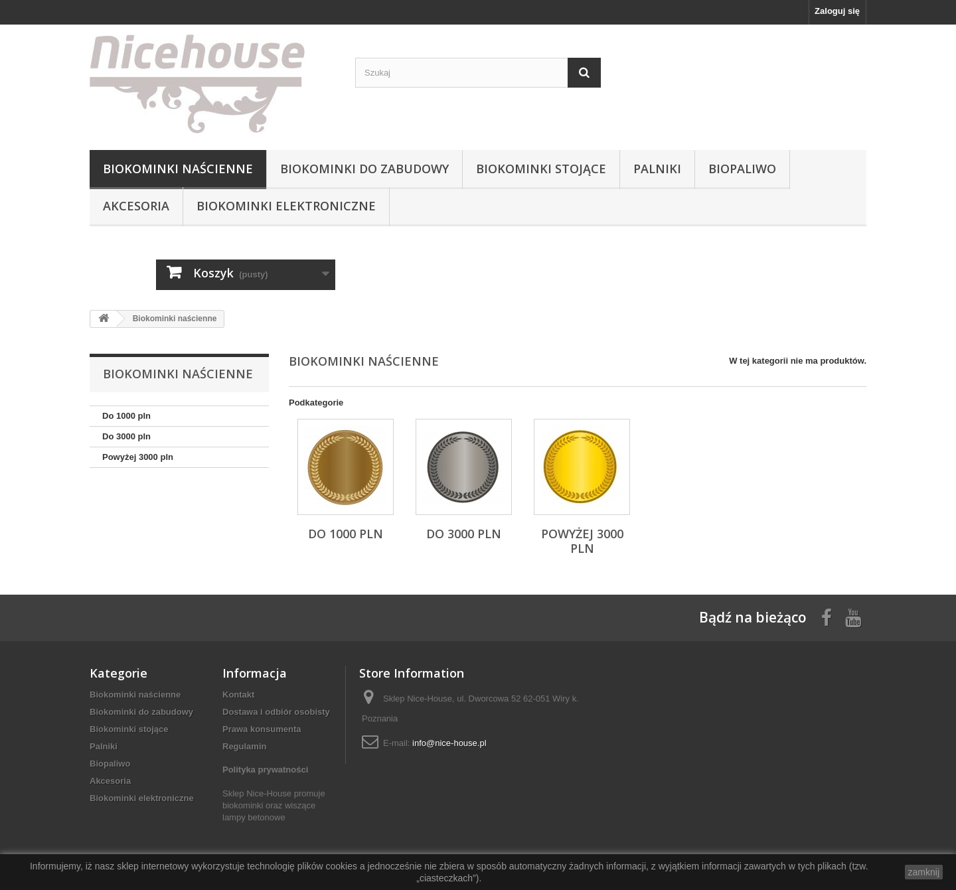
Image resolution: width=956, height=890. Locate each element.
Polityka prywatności (265, 770)
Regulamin (244, 746)
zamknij (923, 872)
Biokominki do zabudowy (364, 169)
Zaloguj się (837, 11)
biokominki (242, 805)
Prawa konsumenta (261, 729)
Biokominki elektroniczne (286, 206)
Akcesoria (136, 206)
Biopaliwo (742, 169)
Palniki (657, 169)
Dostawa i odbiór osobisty (276, 712)
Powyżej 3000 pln (137, 457)
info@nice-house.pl (449, 743)
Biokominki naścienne (178, 169)
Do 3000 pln (126, 436)
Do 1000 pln (126, 416)
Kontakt (238, 695)
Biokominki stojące (541, 169)
